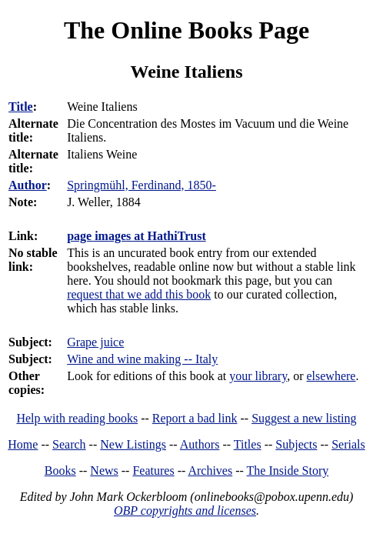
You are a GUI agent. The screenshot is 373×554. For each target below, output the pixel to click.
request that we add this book (139, 294)
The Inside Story (288, 470)
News (104, 470)
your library (258, 375)
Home (23, 444)
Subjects (296, 444)
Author (27, 185)
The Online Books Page (186, 30)
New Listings (133, 444)
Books (60, 470)
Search (69, 444)
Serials (348, 444)
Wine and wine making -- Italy (142, 358)
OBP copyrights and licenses (185, 510)
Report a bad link (195, 418)
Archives (210, 470)
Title (20, 106)
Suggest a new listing (303, 418)
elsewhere (330, 375)
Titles (247, 444)
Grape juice (95, 342)
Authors (200, 444)
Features (153, 470)
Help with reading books (77, 418)
